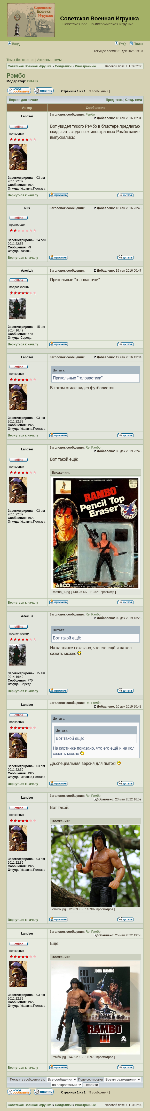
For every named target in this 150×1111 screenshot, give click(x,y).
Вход (14, 44)
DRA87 (32, 81)
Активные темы (49, 60)
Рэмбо (16, 75)
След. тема (133, 100)
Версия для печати (23, 100)
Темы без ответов (20, 60)
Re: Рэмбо (93, 447)
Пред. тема (114, 100)
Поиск (136, 44)
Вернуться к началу (23, 195)
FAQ (120, 44)
